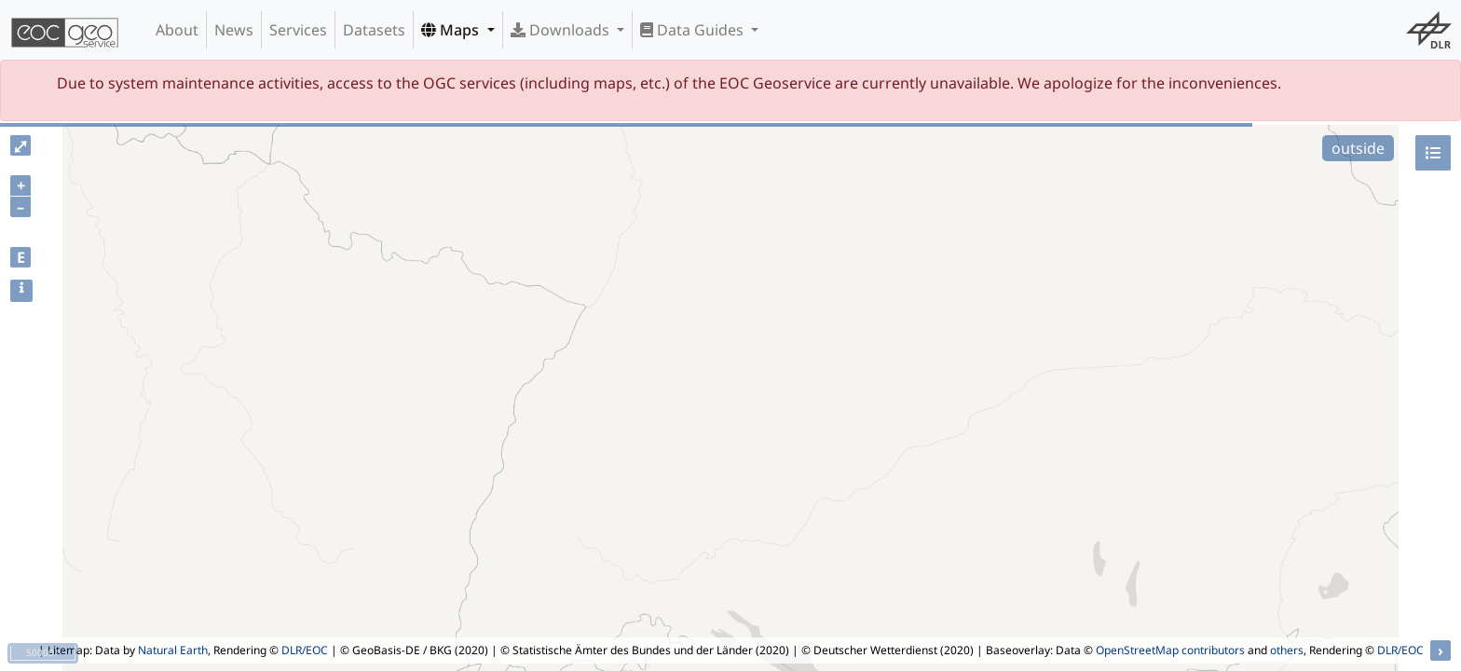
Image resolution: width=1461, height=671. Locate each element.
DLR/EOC (304, 650)
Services (298, 30)
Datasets (374, 30)
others (1287, 650)
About (177, 30)
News (233, 30)
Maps (452, 30)
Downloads (562, 30)
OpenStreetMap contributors (1170, 650)
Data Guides (693, 30)
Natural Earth (173, 650)
